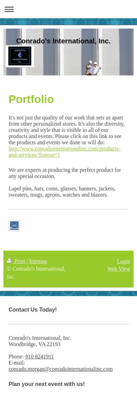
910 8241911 (39, 356)
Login (123, 261)
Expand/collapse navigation (68, 9)
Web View (118, 269)
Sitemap (38, 261)
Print (17, 261)
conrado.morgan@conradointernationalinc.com (61, 369)
